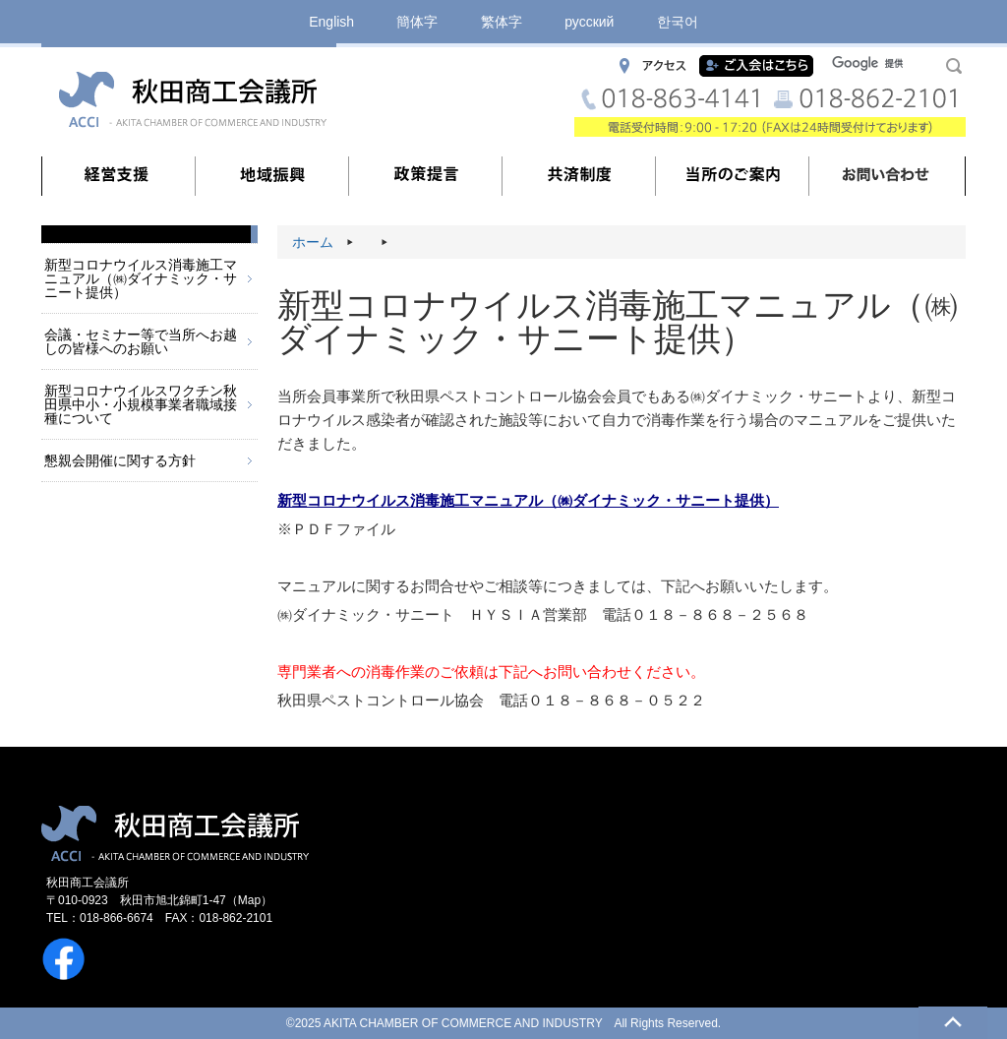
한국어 (677, 22)
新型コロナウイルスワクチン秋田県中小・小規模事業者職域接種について (140, 404)
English (331, 22)
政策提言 (426, 176)
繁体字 (501, 22)
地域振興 (272, 176)
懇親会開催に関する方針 (120, 460)
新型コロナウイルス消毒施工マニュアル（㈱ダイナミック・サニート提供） (140, 278)
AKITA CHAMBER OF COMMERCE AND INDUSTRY (463, 1023)
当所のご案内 (732, 176)
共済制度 (579, 176)
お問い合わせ (886, 176)
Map (249, 900)
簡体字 (417, 22)
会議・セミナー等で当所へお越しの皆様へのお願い (140, 341)
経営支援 (119, 176)
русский (589, 22)
